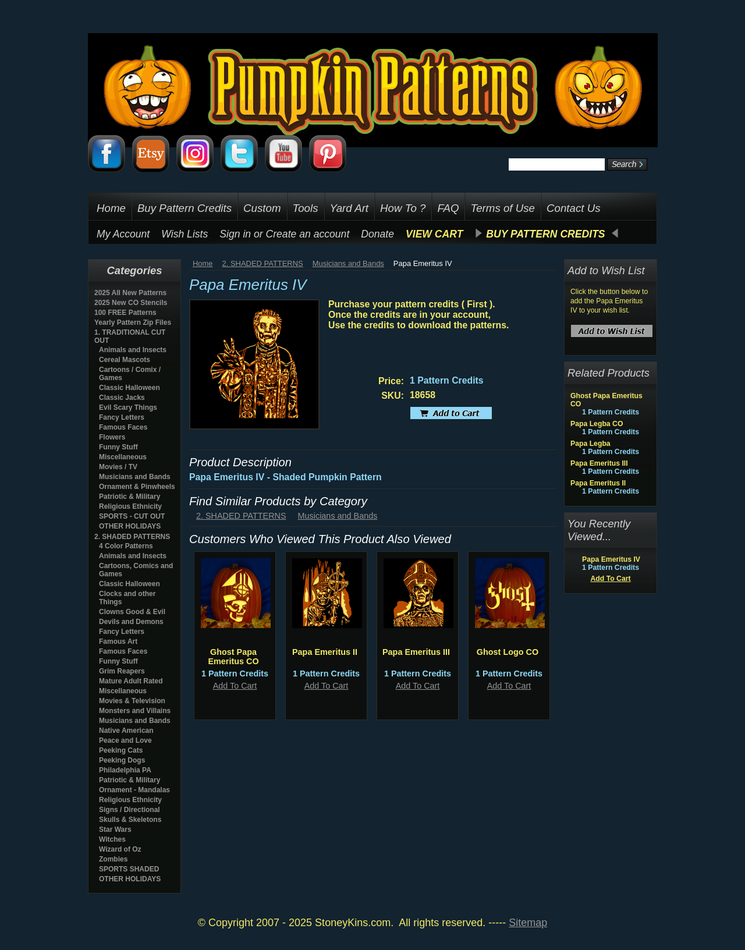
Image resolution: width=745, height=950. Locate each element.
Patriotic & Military (129, 496)
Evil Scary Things (128, 407)
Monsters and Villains (135, 711)
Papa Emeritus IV (611, 559)
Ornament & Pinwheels (137, 487)
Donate (377, 234)
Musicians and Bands (135, 477)
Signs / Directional (129, 810)
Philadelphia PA (125, 770)
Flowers (112, 437)
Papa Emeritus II (324, 652)
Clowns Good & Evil (132, 612)
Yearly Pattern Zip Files (132, 322)
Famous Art (118, 641)
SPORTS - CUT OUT (132, 516)
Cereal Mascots (124, 360)
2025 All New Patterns (130, 293)
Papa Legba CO (596, 424)
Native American (126, 730)
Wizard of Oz (120, 849)
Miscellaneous (123, 457)
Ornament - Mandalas (134, 790)
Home (203, 263)
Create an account (308, 234)
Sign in (235, 234)
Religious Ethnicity (130, 506)
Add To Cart (235, 685)
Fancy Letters (121, 417)
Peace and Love (125, 740)
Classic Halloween (129, 388)
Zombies (113, 859)
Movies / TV (118, 467)
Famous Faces (123, 427)
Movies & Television (132, 701)
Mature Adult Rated (131, 681)
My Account (123, 234)
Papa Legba (590, 443)
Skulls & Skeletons (130, 820)
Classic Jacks (122, 398)
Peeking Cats (121, 750)
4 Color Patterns (126, 546)
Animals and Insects (132, 350)
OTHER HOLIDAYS (130, 526)
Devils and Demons (131, 622)
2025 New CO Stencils (130, 303)
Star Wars (115, 829)
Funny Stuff (118, 447)
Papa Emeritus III (416, 652)
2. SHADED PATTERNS (132, 537)
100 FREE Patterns (125, 313)
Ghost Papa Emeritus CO (233, 656)
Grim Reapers (122, 671)
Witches (112, 839)
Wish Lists (184, 234)
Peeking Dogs (122, 760)
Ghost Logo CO (507, 652)
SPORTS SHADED (129, 869)
